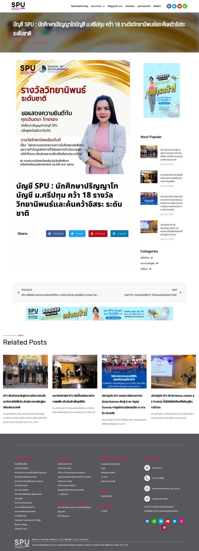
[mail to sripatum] (147, 488)
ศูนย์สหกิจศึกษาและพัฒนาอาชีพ (71, 490)
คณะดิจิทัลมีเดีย (21, 464)
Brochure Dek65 (108, 472)
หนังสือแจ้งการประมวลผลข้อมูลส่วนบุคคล (161, 511)
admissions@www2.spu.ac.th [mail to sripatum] (166, 488)
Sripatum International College (28, 520)
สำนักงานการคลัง (65, 481)
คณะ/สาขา (98, 6)
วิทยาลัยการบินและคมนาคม (26, 476)
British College (21, 524)
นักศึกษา (145, 269)
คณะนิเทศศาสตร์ (21, 468)
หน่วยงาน (66, 459)
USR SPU (60, 511)
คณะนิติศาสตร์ (20, 515)
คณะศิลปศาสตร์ (21, 485)
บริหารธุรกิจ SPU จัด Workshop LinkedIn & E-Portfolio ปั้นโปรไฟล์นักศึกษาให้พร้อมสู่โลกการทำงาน (172, 229)
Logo (103, 468)
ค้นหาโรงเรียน (106, 496)
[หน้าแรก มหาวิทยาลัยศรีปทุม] (22, 543)
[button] (56, 233)
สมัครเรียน (146, 257)
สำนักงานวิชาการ (65, 464)
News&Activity (79, 6)
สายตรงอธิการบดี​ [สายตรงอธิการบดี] (159, 499)
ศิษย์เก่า (157, 6)
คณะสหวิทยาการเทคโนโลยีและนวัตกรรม (31, 472)
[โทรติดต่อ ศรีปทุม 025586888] (147, 478)
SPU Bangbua (62, 516)
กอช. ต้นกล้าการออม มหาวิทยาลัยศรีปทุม (73, 507)
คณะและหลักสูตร (149, 263)
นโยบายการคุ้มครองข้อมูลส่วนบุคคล (159, 506)
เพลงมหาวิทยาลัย (108, 481)
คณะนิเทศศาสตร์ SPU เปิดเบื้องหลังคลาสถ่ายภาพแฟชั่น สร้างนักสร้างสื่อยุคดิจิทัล (172, 178)
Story (54, 539)
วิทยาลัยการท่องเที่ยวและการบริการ (29, 481)
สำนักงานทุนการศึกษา (67, 485)
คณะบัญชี (18, 498)
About (35, 539)
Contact (84, 539)
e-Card (104, 476)
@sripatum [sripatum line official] (157, 468)
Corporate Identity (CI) (110, 464)
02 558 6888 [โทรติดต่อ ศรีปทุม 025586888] (158, 478)
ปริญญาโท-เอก (115, 6)
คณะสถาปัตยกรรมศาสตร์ (25, 511)
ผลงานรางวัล (144, 6)
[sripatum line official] (147, 468)
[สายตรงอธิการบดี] (147, 499)
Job (76, 539)
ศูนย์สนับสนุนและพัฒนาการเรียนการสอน (74, 476)
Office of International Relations (71, 472)
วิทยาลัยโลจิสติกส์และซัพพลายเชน (28, 494)
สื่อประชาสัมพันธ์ (114, 459)
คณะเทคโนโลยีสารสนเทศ (25, 507)
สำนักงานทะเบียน (64, 468)
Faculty (45, 539)
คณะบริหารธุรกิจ (21, 490)
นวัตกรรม (130, 6)
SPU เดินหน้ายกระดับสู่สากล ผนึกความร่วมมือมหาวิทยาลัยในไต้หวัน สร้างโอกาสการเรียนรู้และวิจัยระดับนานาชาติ (171, 154)
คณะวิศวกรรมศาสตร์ (23, 502)
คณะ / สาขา (23, 459)
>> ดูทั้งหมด (63, 494)
